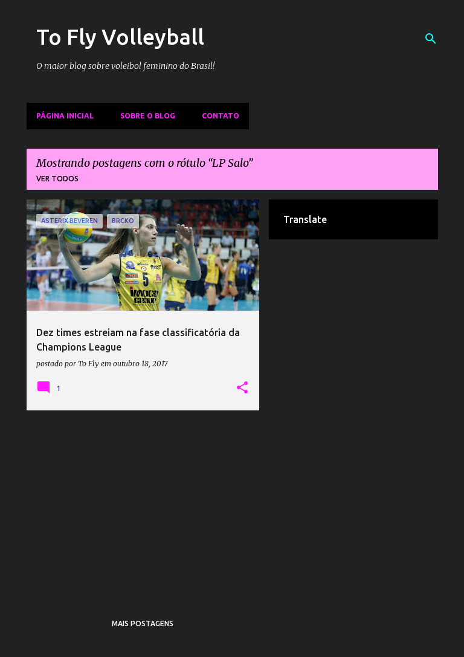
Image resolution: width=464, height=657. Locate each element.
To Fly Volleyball (120, 36)
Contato (220, 116)
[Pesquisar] (431, 38)
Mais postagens (142, 623)
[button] (242, 388)
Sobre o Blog (147, 116)
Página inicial (65, 116)
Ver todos (57, 179)
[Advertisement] (143, 504)
